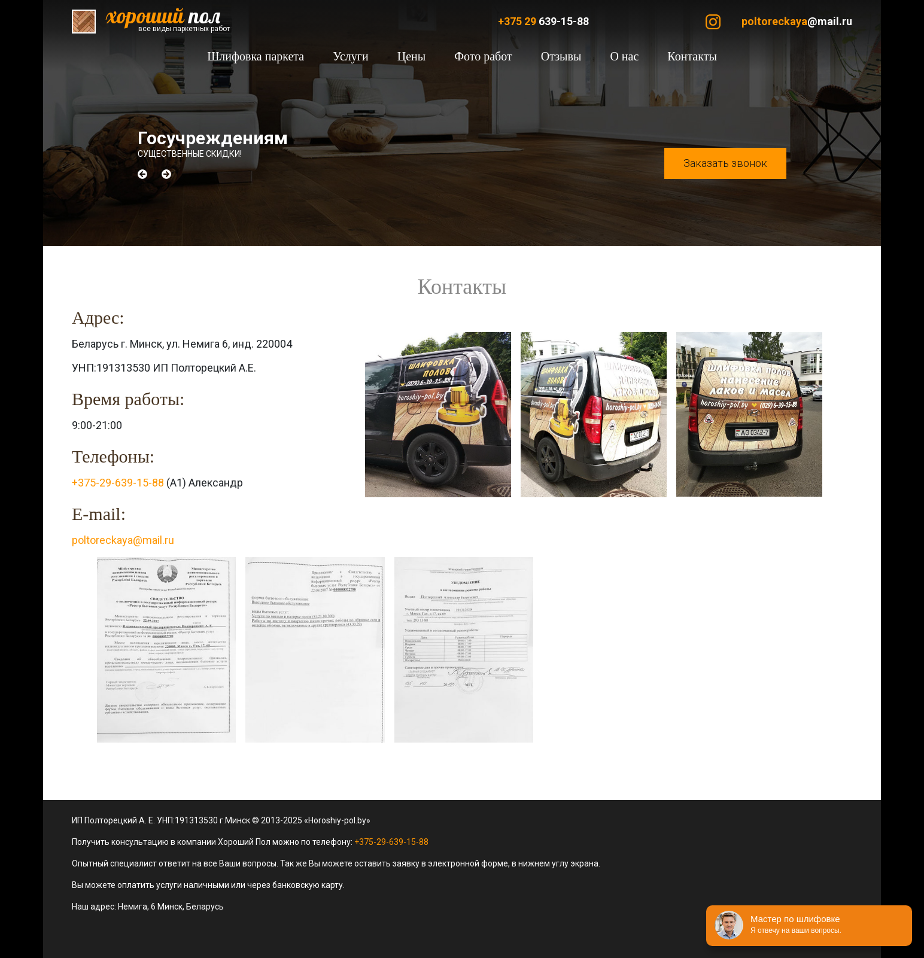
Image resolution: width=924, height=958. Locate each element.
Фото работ (483, 56)
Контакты (692, 56)
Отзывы (561, 56)
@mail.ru (796, 21)
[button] (142, 174)
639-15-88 (543, 21)
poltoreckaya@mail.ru (123, 540)
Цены (411, 56)
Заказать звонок (725, 163)
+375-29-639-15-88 (118, 482)
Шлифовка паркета (255, 56)
